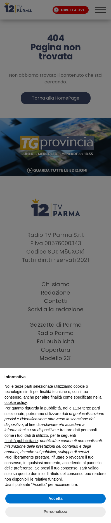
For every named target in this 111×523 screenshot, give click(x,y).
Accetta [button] (55, 498)
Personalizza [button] (55, 511)
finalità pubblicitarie (21, 440)
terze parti (91, 408)
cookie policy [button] (15, 402)
